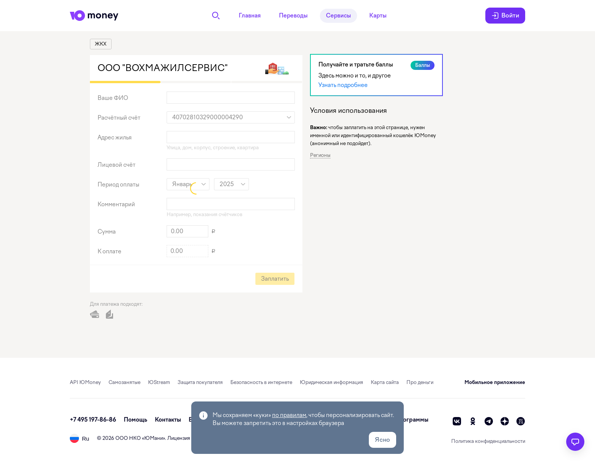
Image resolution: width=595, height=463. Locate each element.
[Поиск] (215, 15)
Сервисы (338, 15)
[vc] (520, 421)
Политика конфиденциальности (488, 441)
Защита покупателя (200, 382)
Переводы (293, 15)
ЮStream (159, 382)
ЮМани (153, 438)
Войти (505, 15)
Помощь (135, 419)
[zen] (504, 421)
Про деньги (419, 382)
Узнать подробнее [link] (343, 85)
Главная (250, 15)
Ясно (382, 439)
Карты (378, 15)
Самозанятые (124, 382)
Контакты (168, 419)
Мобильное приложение (494, 382)
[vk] (456, 421)
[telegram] (488, 421)
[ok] (472, 421)
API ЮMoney (85, 382)
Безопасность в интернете (261, 382)
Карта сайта (385, 382)
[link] (101, 44)
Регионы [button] (320, 155)
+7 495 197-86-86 (93, 419)
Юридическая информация (331, 382)
